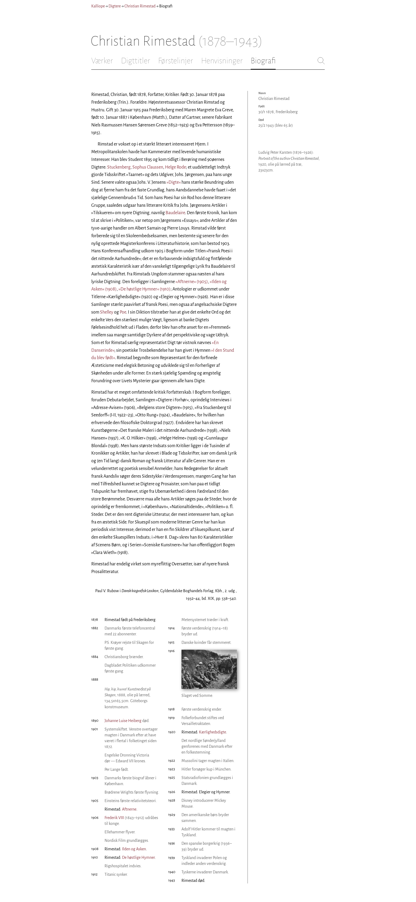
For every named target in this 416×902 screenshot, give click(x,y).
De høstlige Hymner (138, 857)
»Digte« (174, 182)
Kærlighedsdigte (212, 732)
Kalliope (98, 6)
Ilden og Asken (134, 849)
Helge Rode (175, 167)
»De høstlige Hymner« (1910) (145, 289)
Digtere (115, 6)
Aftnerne (129, 809)
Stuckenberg (119, 167)
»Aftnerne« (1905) (192, 281)
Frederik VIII (114, 818)
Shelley (106, 312)
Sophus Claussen (147, 167)
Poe (123, 312)
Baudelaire (175, 212)
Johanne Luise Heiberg (123, 721)
